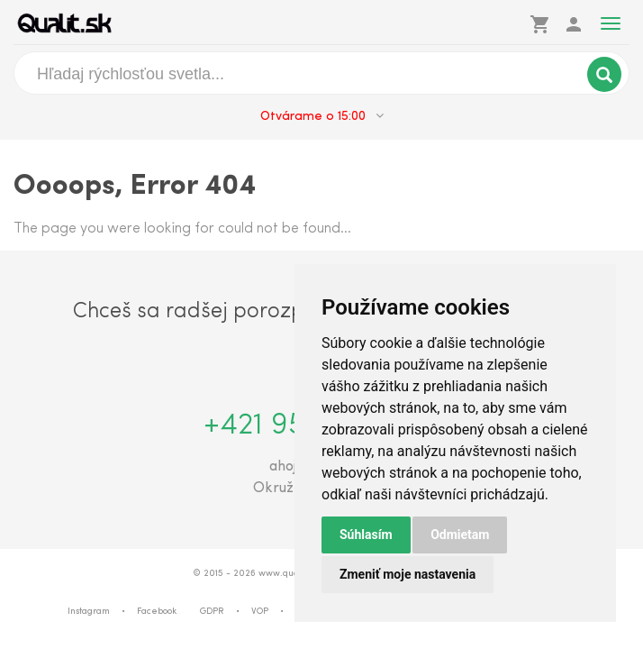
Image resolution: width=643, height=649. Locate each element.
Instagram (89, 612)
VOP (259, 612)
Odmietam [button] (459, 534)
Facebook (157, 612)
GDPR (212, 612)
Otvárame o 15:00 (322, 116)
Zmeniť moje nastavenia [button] (407, 574)
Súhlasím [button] (366, 534)
